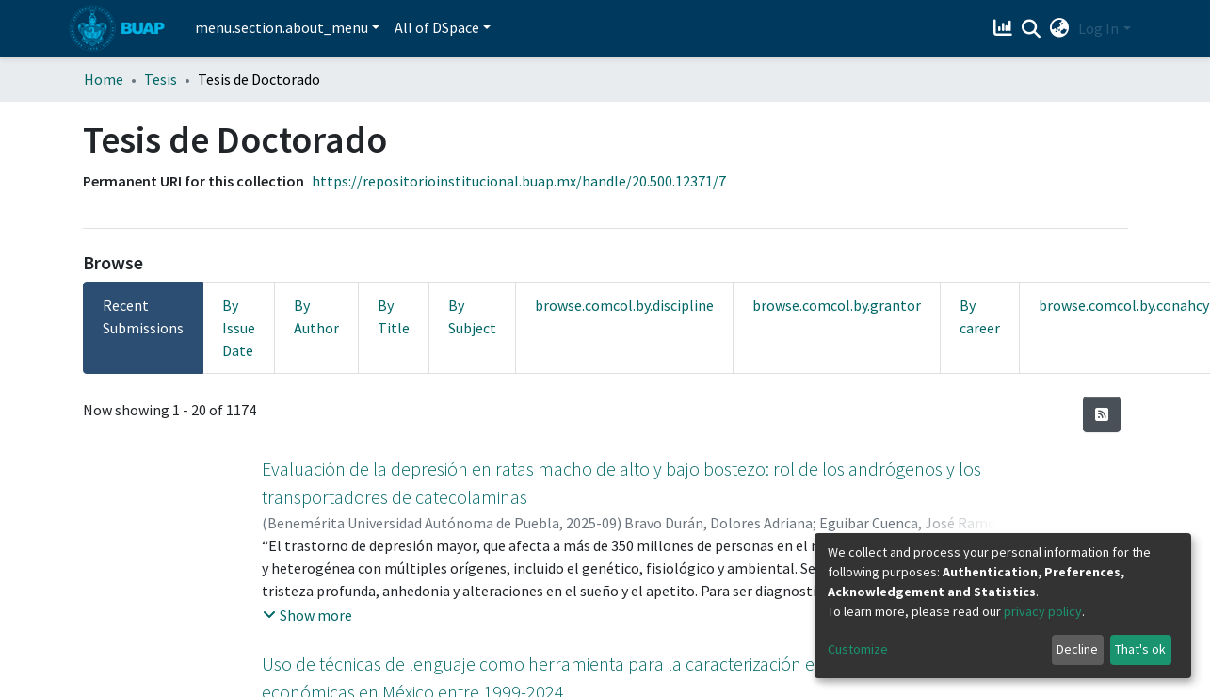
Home (103, 79)
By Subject (472, 316)
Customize (858, 648)
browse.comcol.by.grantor (836, 305)
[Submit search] (1030, 29)
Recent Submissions (143, 316)
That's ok (1140, 648)
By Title (394, 316)
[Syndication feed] (1102, 414)
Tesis (160, 79)
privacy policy (1043, 611)
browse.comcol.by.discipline (624, 305)
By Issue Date (238, 328)
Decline (1077, 648)
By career (980, 316)
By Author (316, 316)
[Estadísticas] (1004, 28)
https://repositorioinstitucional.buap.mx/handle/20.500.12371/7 (519, 180)
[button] (1058, 28)
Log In (1098, 28)
